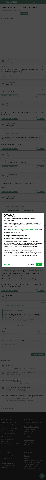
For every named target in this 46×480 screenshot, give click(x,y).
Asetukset (31, 264)
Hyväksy (39, 264)
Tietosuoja (7, 264)
